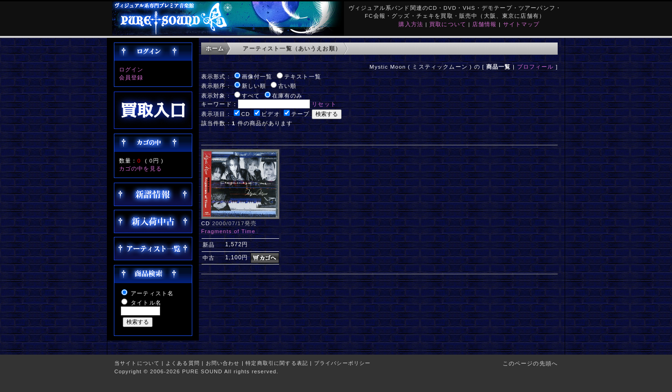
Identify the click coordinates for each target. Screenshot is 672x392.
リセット (324, 104)
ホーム (215, 48)
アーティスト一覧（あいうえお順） (292, 48)
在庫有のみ (287, 96)
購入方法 (411, 24)
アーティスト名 (152, 293)
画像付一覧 (257, 76)
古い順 (287, 86)
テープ (300, 114)
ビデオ (270, 114)
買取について (447, 24)
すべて (251, 96)
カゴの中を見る (140, 168)
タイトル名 (146, 302)
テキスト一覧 (302, 76)
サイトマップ (521, 24)
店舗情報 (484, 24)
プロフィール (535, 67)
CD (245, 114)
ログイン (131, 69)
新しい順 (254, 86)
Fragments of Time (228, 231)
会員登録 (131, 77)
